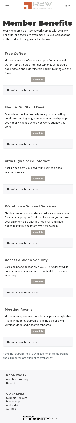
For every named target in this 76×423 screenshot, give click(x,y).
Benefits (11, 383)
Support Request (16, 398)
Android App (13, 405)
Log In (66, 5)
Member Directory (17, 379)
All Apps (11, 408)
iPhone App (13, 401)
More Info (38, 79)
